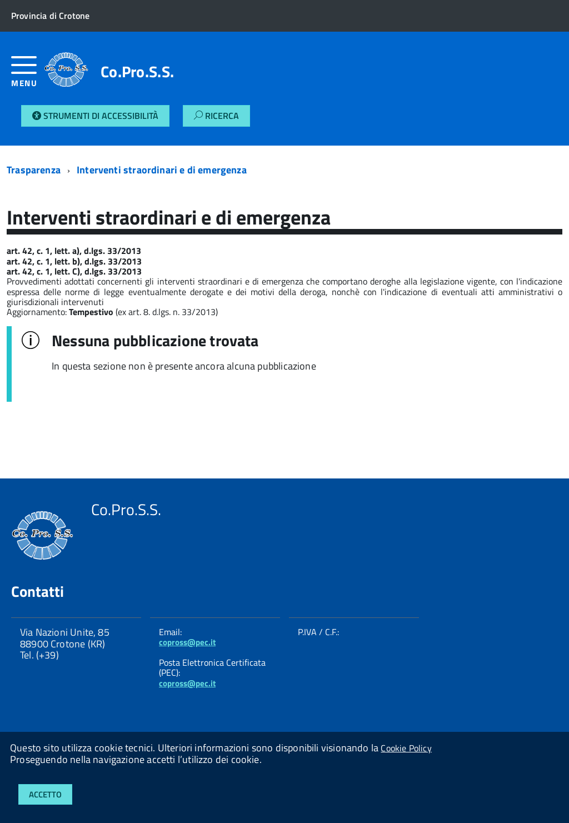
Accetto (45, 794)
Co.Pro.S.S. (137, 71)
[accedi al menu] (27, 76)
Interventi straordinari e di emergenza (162, 169)
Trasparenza (34, 169)
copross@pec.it (187, 642)
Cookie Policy (406, 748)
